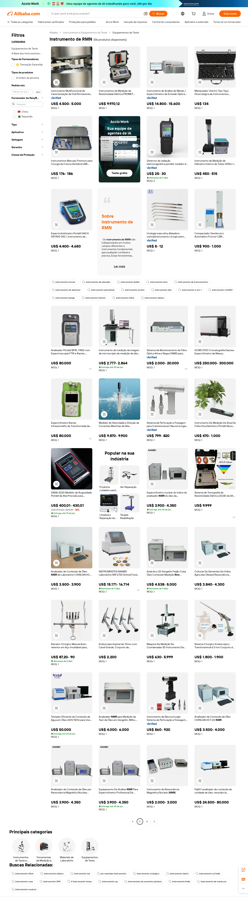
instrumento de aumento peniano (143, 881)
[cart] (194, 14)
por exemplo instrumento (111, 873)
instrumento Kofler (128, 282)
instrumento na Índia (208, 873)
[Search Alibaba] (96, 14)
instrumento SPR (50, 881)
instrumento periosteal (100, 290)
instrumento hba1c (177, 873)
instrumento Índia (179, 881)
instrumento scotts (132, 290)
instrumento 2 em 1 (189, 290)
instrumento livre (157, 282)
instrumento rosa (22, 881)
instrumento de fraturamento (191, 282)
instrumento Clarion (94, 297)
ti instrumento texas (79, 881)
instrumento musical (24, 889)
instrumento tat (80, 873)
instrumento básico (152, 297)
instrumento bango (63, 297)
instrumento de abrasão (96, 282)
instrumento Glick (123, 297)
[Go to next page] (154, 821)
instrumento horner (63, 282)
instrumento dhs (161, 290)
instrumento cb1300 (220, 290)
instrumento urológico (146, 873)
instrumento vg (107, 881)
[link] (243, 870)
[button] (145, 14)
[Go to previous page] (132, 821)
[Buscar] (158, 14)
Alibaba (54, 32)
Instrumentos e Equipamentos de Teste (85, 32)
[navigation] (27, 427)
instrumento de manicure (211, 881)
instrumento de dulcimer (66, 290)
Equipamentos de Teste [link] (126, 32)
